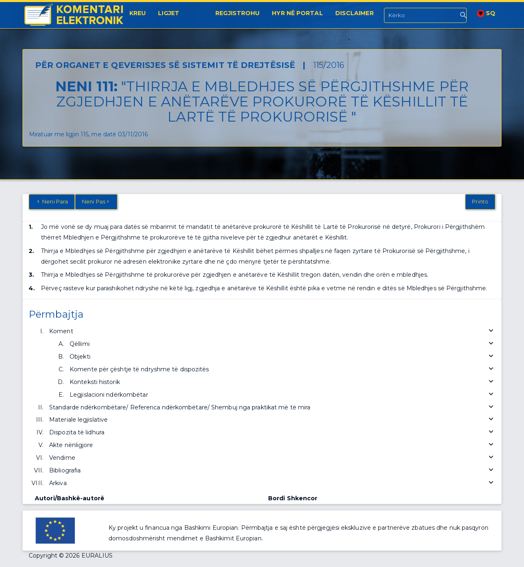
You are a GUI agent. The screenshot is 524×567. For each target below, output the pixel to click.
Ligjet (168, 13)
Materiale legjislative (272, 420)
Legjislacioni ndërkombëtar (282, 395)
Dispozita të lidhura (272, 432)
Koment (272, 331)
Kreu (137, 13)
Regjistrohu (237, 13)
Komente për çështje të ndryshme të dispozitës (282, 369)
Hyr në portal (297, 13)
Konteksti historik (282, 382)
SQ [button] (486, 13)
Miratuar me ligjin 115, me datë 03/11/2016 (88, 134)
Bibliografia (272, 470)
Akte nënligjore (272, 445)
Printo (480, 201)
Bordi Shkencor (292, 498)
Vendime (272, 458)
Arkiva (272, 483)
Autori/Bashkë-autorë (69, 498)
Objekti (282, 357)
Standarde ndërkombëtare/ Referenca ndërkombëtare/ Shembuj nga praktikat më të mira (272, 407)
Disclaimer (354, 13)
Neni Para (52, 201)
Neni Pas (96, 201)
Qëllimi (282, 344)
